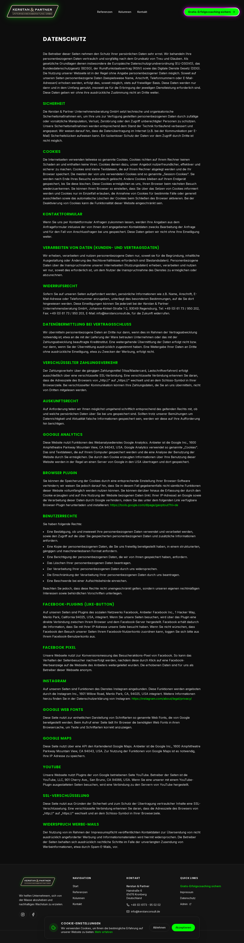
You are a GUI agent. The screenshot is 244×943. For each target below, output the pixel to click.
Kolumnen (124, 11)
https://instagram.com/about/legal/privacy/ (162, 698)
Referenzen (104, 11)
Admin (185, 904)
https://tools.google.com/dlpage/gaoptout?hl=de (144, 505)
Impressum (186, 892)
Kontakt (142, 11)
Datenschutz (187, 898)
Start (75, 886)
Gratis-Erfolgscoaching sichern (212, 11)
